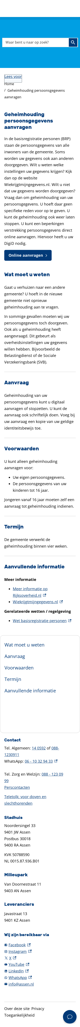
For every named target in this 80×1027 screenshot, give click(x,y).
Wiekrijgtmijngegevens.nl (38, 601)
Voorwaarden (19, 667)
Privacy (37, 1008)
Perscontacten (17, 787)
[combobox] (40, 42)
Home (9, 84)
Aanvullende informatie (30, 690)
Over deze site (17, 1008)
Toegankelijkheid (19, 1015)
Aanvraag (14, 656)
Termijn (12, 679)
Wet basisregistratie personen (42, 620)
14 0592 (39, 748)
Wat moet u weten (24, 644)
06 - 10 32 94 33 (41, 761)
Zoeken (73, 42)
